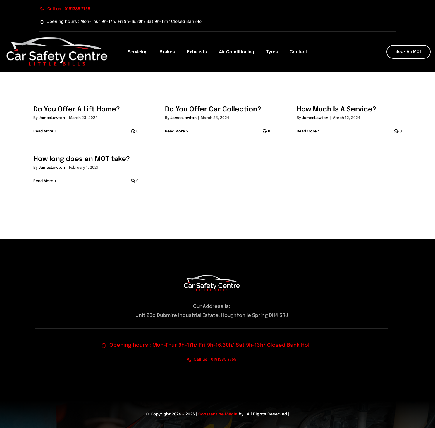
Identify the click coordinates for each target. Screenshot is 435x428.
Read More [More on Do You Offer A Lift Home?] (43, 131)
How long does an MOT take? (81, 159)
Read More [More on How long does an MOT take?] (43, 181)
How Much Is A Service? (336, 109)
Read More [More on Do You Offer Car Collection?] (175, 131)
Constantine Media (218, 414)
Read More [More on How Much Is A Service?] (307, 131)
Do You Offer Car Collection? (213, 109)
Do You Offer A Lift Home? (76, 109)
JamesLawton (52, 118)
